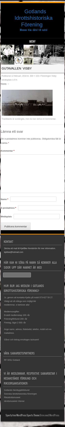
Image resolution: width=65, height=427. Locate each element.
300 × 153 (34, 76)
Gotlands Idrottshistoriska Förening (33, 18)
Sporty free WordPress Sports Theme (22, 415)
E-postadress (8, 208)
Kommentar (7, 151)
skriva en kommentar (46, 119)
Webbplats (6, 216)
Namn (4, 199)
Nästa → (5, 84)
